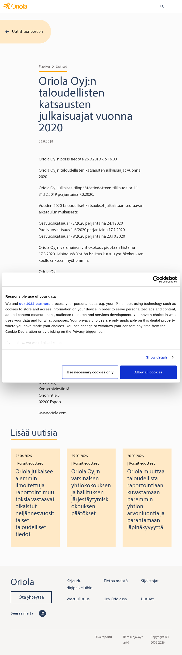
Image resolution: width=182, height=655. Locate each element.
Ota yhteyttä (31, 597)
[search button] (160, 6)
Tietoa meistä (116, 580)
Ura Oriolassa (115, 599)
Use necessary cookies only (90, 372)
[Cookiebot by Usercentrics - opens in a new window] (156, 279)
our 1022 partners (34, 304)
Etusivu (44, 66)
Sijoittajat (150, 580)
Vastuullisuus (78, 599)
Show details (157, 357)
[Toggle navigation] (175, 7)
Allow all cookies (148, 372)
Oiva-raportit (103, 637)
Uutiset (61, 66)
